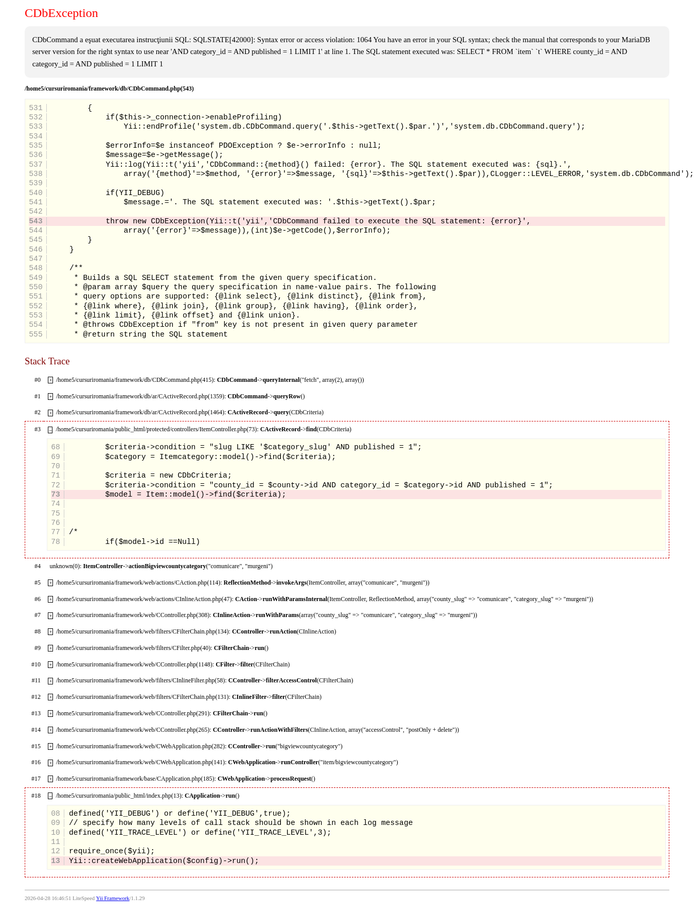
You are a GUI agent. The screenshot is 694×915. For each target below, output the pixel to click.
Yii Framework (113, 898)
